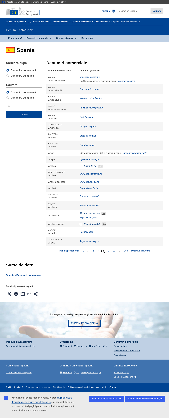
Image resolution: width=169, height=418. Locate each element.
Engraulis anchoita (89, 188)
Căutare (157, 11)
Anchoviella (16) (92, 213)
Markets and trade (41, 22)
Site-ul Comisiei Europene (19, 372)
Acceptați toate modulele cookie (106, 398)
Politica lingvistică (14, 387)
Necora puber (86, 232)
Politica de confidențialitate (127, 350)
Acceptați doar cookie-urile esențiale (145, 398)
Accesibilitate (120, 355)
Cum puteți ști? (59, 2)
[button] (9, 294)
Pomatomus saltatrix (90, 196)
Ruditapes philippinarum (91, 108)
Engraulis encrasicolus (91, 174)
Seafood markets (61, 22)
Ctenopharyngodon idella (135, 153)
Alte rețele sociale (89, 372)
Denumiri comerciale (81, 22)
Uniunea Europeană (123, 377)
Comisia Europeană (15, 22)
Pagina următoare (140, 251)
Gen (100, 166)
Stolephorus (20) (92, 224)
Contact (113, 387)
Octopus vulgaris (88, 126)
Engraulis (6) (90, 166)
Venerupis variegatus (90, 77)
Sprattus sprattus (88, 136)
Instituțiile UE (120, 372)
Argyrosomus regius (89, 241)
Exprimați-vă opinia (84, 323)
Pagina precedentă (69, 251)
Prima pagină (15, 38)
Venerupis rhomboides (91, 98)
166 (126, 250)
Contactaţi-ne (120, 346)
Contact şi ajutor (65, 38)
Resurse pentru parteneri (38, 387)
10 (114, 250)
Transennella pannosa (90, 89)
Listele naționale (102, 22)
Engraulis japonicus (89, 182)
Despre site (87, 38)
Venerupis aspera (126, 81)
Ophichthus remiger (89, 159)
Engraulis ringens (88, 217)
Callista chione (87, 117)
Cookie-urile (59, 387)
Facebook (66, 372)
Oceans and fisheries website (20, 346)
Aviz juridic (101, 387)
